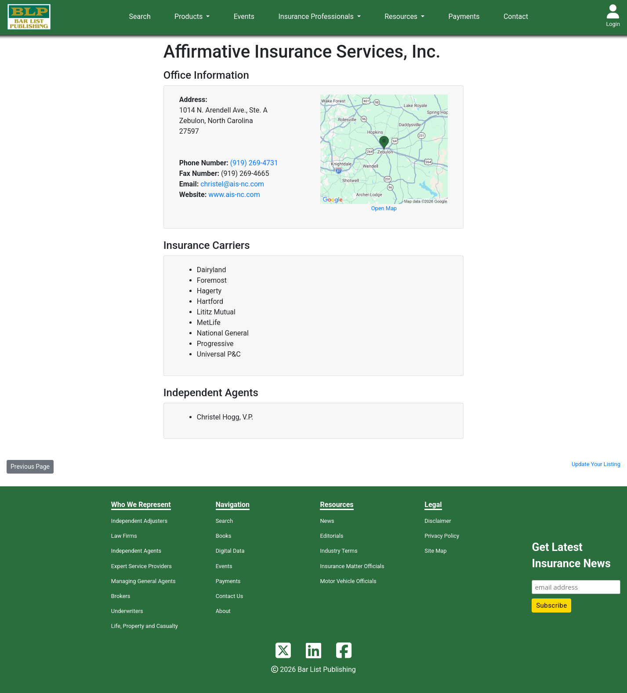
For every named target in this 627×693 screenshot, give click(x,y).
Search (140, 16)
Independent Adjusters (139, 521)
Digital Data (230, 550)
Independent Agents (136, 550)
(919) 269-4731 (254, 163)
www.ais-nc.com (234, 194)
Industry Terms (338, 550)
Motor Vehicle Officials (348, 581)
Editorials (331, 536)
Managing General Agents (143, 581)
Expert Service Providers (141, 566)
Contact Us (229, 596)
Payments (464, 16)
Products (189, 16)
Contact (516, 16)
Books (224, 536)
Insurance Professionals (316, 16)
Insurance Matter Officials (352, 566)
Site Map (435, 550)
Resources (401, 16)
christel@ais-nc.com (232, 184)
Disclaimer (437, 521)
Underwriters (127, 611)
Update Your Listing (596, 464)
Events (244, 16)
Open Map (384, 208)
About (223, 611)
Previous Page (30, 466)
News (327, 521)
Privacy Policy (441, 536)
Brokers (120, 596)
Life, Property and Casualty (144, 626)
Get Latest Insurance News (571, 555)
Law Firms (124, 536)
